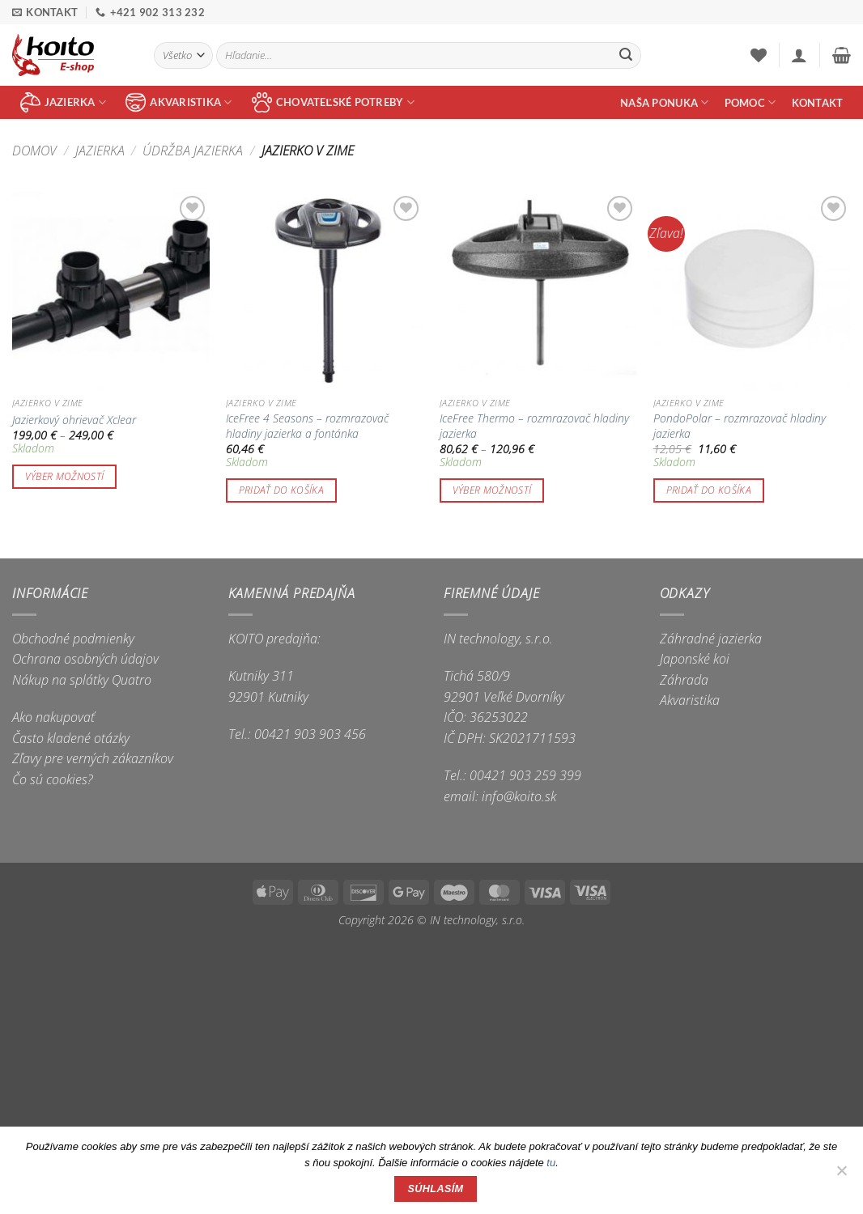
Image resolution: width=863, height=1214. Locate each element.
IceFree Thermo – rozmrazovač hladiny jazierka (534, 426)
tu (550, 1163)
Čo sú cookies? (52, 779)
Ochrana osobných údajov (85, 659)
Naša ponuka (664, 102)
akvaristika (178, 102)
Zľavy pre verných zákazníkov (92, 758)
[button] (799, 55)
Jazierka (100, 150)
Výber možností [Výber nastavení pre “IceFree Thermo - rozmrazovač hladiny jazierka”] (492, 490)
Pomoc (750, 102)
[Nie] (841, 1175)
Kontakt (818, 102)
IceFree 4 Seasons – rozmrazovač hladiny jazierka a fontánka (307, 426)
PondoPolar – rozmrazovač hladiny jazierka (739, 426)
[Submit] (626, 56)
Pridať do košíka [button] (282, 490)
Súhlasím (436, 1189)
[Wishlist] (758, 55)
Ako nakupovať (53, 717)
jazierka (63, 102)
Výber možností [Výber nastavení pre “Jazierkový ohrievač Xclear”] (64, 476)
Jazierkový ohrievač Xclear (74, 420)
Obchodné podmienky (73, 638)
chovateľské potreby (333, 102)
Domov (34, 150)
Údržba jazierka (192, 150)
